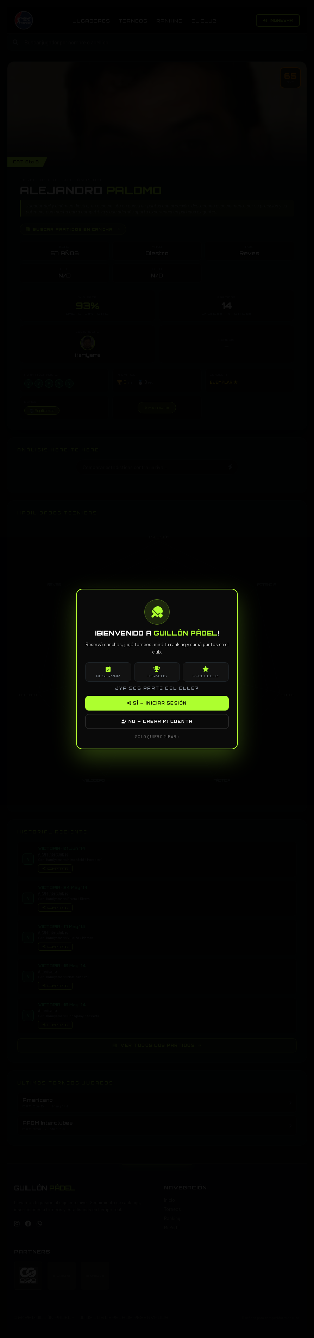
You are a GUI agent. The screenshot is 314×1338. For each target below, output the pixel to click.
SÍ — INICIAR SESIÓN (157, 703)
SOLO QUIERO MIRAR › (157, 736)
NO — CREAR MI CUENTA (157, 721)
